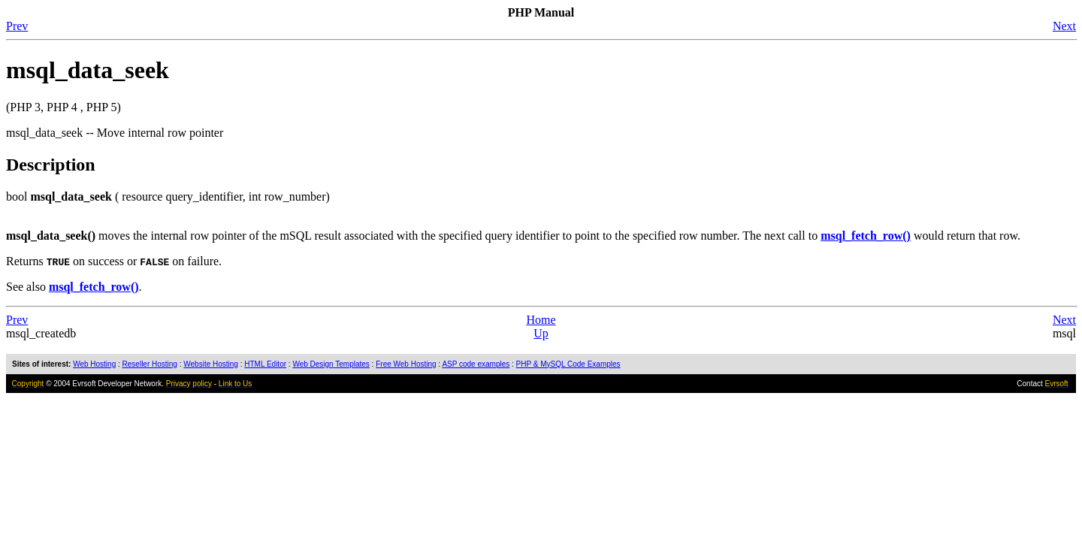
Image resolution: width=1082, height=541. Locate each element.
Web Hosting (94, 364)
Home (540, 319)
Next (1064, 26)
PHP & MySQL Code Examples (568, 364)
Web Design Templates (330, 364)
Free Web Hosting (406, 364)
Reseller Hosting (149, 364)
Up (541, 333)
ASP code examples (475, 364)
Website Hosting (210, 364)
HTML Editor (265, 364)
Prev (17, 26)
